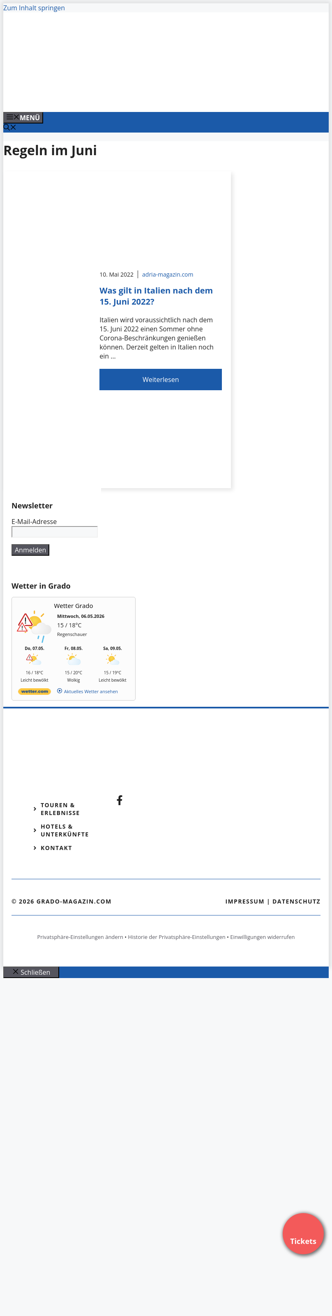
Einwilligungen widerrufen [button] (262, 937)
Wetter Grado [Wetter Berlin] (73, 605)
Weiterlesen (161, 379)
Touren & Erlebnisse (60, 809)
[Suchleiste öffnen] (9, 128)
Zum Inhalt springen (34, 7)
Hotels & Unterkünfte (65, 830)
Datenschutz (296, 901)
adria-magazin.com (167, 274)
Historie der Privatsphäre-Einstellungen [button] (177, 937)
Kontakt (56, 848)
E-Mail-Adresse (34, 521)
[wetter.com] (34, 693)
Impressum (245, 901)
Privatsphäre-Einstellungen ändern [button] (80, 937)
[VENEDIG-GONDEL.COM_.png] (169, 96)
